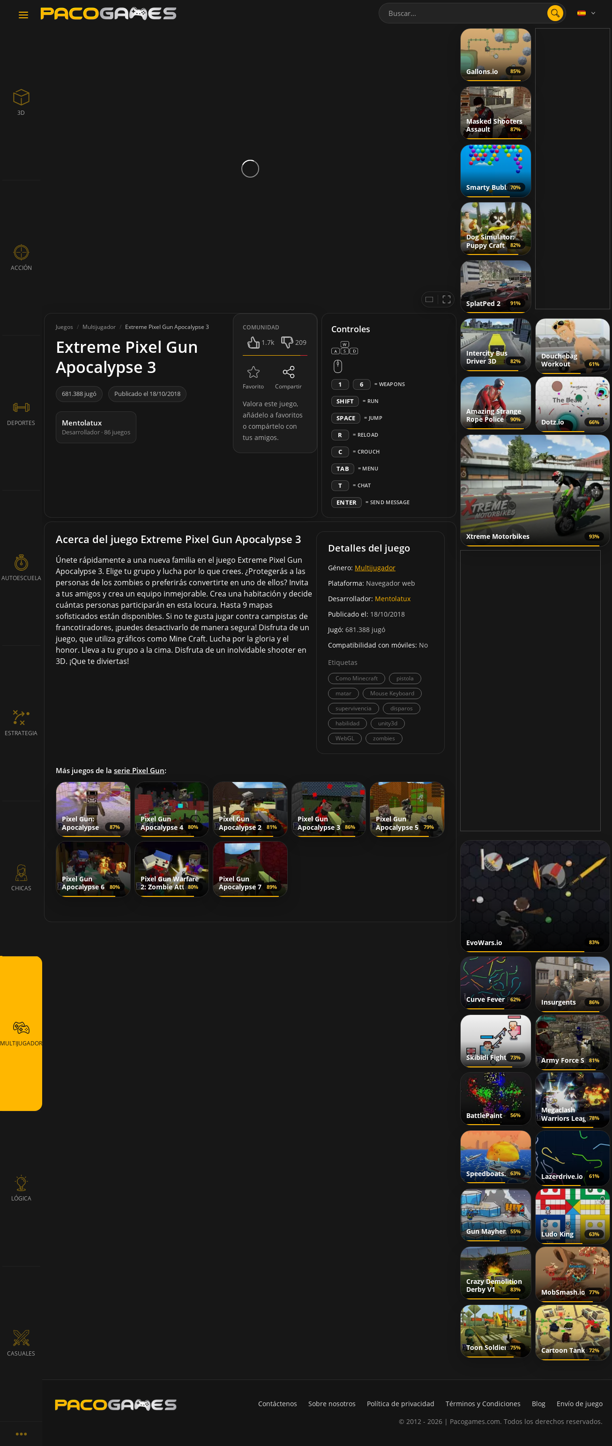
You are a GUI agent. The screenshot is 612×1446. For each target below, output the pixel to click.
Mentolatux (392, 598)
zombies (384, 738)
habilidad (347, 723)
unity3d (387, 723)
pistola (405, 678)
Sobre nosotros (332, 1403)
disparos (401, 708)
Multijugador (375, 567)
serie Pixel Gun (139, 770)
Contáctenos (277, 1403)
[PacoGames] (116, 1405)
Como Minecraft (357, 678)
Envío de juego (580, 1403)
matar (343, 693)
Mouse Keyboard (392, 693)
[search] (555, 13)
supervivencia (354, 708)
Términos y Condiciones (483, 1403)
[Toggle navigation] (23, 15)
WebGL (345, 738)
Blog (538, 1403)
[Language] (587, 13)
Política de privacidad (400, 1403)
